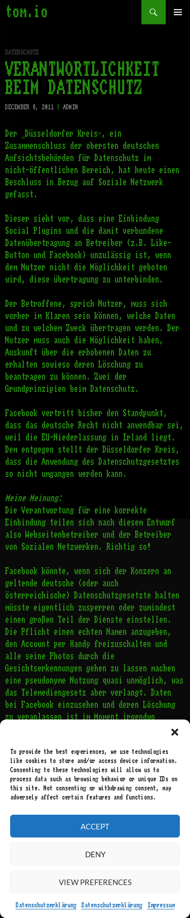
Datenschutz (22, 53)
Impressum (161, 905)
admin (70, 107)
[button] (175, 732)
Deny (95, 854)
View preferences (95, 882)
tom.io (26, 12)
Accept (95, 826)
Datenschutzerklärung (46, 905)
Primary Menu (178, 12)
